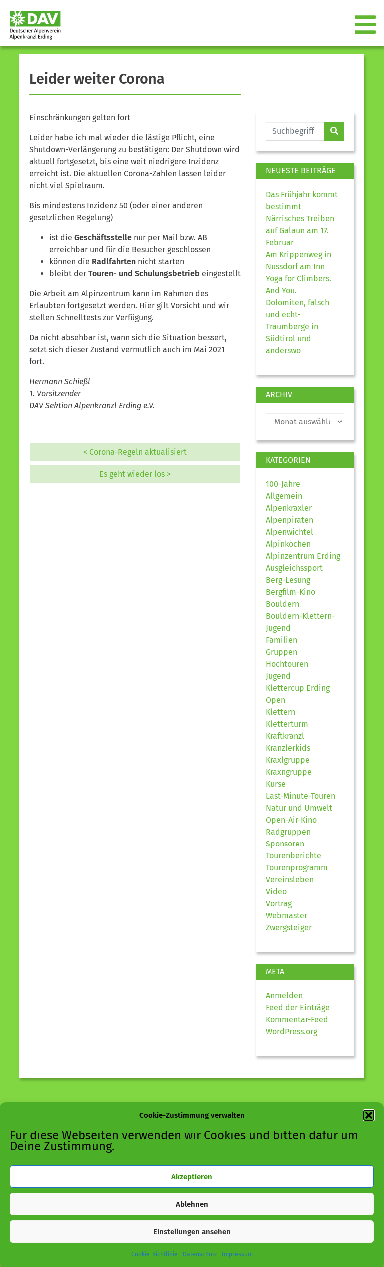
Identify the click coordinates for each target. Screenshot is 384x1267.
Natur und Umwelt (299, 808)
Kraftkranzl (285, 736)
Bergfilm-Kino (291, 592)
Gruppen (282, 652)
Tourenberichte (294, 855)
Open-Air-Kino (291, 820)
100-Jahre (283, 484)
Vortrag (279, 903)
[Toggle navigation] (366, 25)
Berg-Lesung (288, 580)
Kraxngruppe (289, 772)
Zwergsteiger (289, 927)
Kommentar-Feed (297, 1019)
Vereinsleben (290, 879)
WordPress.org (292, 1031)
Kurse (276, 784)
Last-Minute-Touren (301, 796)
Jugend (278, 676)
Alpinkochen (288, 544)
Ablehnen (192, 1204)
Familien (282, 640)
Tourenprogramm (297, 867)
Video (276, 891)
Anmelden (284, 995)
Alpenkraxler (289, 508)
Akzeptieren (192, 1176)
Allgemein (284, 496)
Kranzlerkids (288, 748)
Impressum (237, 1254)
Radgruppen (288, 832)
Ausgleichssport (294, 568)
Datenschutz (200, 1254)
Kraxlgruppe (288, 760)
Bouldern (283, 604)
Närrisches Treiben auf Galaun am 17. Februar (300, 230)
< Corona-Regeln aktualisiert (135, 452)
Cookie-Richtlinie (155, 1254)
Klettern (281, 712)
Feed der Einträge (298, 1007)
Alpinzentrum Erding (303, 556)
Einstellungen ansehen (192, 1231)
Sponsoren (285, 843)
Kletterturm (287, 724)
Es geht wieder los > (135, 474)
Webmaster (287, 915)
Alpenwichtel (290, 532)
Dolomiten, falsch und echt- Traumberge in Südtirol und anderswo (298, 326)
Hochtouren (287, 664)
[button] (369, 1115)
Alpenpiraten (290, 520)
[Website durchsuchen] (295, 131)
